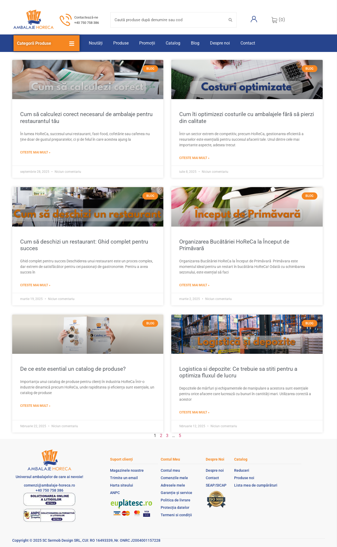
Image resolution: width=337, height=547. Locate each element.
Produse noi (244, 478)
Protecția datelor (175, 507)
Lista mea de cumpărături (255, 485)
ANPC (115, 493)
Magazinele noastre (127, 470)
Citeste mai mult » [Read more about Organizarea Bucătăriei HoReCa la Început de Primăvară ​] (194, 285)
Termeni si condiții (176, 515)
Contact (247, 43)
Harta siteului (121, 485)
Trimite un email (124, 478)
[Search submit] (230, 19)
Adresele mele (173, 485)
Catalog (173, 43)
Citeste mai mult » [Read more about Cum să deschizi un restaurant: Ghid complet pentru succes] (35, 285)
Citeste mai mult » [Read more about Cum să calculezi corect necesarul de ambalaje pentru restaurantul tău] (35, 152)
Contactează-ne (86, 17)
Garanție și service (176, 493)
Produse (121, 43)
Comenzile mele (174, 478)
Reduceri (241, 470)
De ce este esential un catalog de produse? (73, 369)
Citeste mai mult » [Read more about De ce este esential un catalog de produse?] (35, 406)
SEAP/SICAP (216, 485)
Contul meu (170, 470)
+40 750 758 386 (86, 23)
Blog (195, 43)
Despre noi (220, 43)
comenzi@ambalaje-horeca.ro (49, 485)
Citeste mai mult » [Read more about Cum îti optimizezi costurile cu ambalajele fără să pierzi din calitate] (194, 158)
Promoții (147, 43)
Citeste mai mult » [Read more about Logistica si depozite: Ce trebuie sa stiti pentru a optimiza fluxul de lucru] (194, 412)
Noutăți (96, 43)
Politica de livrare (175, 500)
